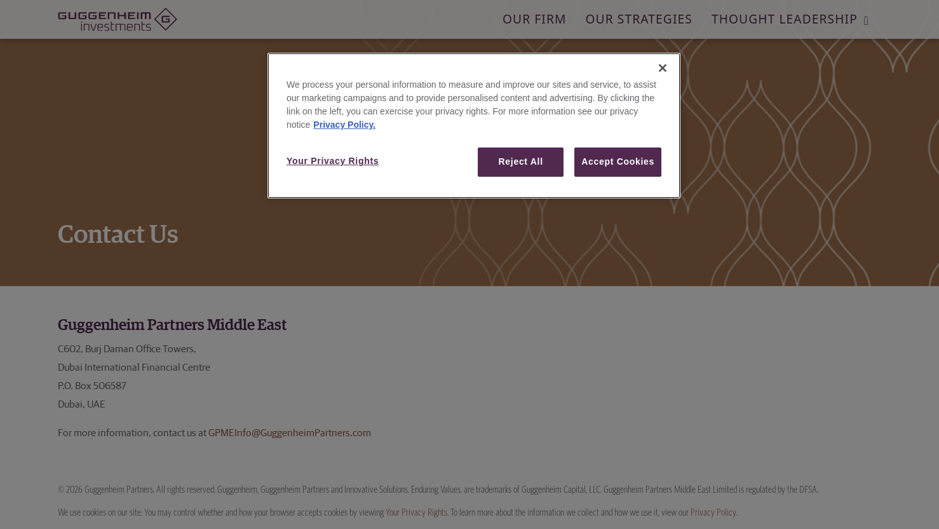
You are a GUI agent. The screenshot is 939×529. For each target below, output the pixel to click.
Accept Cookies (617, 161)
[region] (473, 125)
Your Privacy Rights (333, 161)
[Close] (663, 68)
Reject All (521, 161)
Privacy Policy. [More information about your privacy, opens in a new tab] (344, 125)
